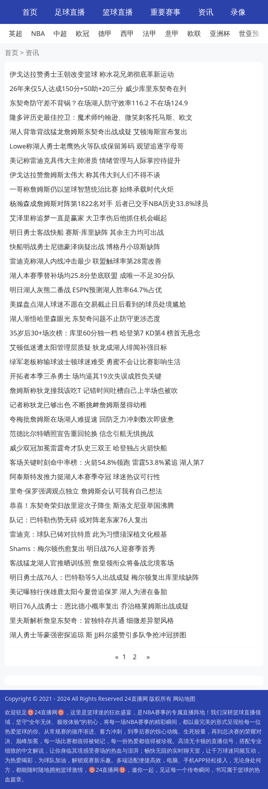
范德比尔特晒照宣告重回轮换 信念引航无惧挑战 (82, 433)
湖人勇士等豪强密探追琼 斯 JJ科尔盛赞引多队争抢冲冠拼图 (98, 634)
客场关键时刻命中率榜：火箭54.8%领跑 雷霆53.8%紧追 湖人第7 (107, 462)
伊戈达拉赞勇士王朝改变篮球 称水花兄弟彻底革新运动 (92, 74)
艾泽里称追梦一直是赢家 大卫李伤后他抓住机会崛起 (88, 217)
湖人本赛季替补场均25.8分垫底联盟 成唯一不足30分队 (92, 275)
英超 (15, 33)
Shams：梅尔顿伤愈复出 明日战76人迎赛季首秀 (82, 548)
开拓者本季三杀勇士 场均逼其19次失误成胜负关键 (86, 376)
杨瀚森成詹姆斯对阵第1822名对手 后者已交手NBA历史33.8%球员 (109, 203)
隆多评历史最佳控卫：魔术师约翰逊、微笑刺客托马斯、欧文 (101, 117)
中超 (60, 33)
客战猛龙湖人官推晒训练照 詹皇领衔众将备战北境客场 (92, 562)
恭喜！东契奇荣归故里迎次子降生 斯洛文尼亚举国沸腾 (92, 505)
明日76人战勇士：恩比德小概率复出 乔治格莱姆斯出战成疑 (99, 606)
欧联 (194, 33)
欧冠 (82, 33)
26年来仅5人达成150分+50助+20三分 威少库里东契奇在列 (98, 88)
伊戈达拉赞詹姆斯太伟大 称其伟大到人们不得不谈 (85, 174)
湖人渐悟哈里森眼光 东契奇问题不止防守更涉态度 (85, 318)
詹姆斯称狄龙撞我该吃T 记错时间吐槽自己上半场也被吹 (94, 390)
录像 (238, 11)
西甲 (127, 33)
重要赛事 (165, 11)
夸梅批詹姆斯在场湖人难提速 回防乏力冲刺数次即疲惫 (92, 419)
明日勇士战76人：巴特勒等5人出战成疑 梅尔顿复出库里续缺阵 (104, 577)
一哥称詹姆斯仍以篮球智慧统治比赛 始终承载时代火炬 (92, 189)
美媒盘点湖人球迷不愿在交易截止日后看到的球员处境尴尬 (98, 304)
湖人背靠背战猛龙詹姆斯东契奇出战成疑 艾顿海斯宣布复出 (98, 131)
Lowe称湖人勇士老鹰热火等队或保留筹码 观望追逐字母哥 (97, 146)
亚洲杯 (220, 33)
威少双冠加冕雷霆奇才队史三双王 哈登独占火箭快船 (88, 447)
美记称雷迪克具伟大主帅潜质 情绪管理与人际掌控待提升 (95, 160)
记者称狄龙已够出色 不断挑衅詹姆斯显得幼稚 (78, 404)
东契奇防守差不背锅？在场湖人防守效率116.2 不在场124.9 (99, 102)
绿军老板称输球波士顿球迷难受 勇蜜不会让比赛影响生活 (95, 361)
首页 (29, 11)
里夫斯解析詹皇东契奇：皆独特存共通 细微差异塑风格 (92, 620)
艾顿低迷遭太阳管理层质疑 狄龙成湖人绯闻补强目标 (88, 347)
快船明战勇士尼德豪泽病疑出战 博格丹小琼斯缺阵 (85, 246)
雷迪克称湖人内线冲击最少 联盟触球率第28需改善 (86, 261)
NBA (38, 33)
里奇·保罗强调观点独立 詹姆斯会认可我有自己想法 (86, 491)
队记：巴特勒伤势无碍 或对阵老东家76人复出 (79, 519)
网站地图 (184, 698)
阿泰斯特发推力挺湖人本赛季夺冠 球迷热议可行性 (85, 476)
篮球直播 (117, 11)
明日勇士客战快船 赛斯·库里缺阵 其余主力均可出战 (87, 232)
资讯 (205, 11)
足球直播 (70, 11)
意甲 (172, 33)
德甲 (105, 33)
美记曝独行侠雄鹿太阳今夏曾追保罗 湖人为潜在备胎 (88, 591)
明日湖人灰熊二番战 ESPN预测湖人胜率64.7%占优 (86, 289)
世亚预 (249, 33)
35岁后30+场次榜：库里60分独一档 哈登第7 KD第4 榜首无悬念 (105, 332)
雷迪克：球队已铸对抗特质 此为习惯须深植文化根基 (88, 534)
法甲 (149, 33)
